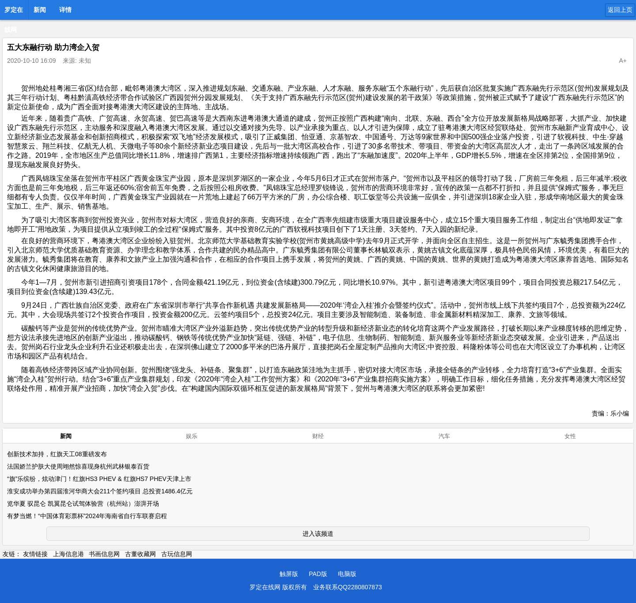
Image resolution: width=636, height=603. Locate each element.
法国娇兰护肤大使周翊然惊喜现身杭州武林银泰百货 (78, 466)
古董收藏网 (140, 553)
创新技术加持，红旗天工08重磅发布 (57, 454)
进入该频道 (318, 533)
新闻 (40, 9)
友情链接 (35, 553)
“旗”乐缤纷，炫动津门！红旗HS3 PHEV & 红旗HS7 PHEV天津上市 (99, 478)
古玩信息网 (176, 553)
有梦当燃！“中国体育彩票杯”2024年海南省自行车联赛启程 (87, 515)
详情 (65, 9)
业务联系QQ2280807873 (347, 587)
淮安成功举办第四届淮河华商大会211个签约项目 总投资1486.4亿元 (100, 491)
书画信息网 (104, 553)
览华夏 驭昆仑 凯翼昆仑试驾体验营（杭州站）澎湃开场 (83, 503)
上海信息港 (68, 553)
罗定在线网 (13, 12)
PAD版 (318, 573)
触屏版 (289, 573)
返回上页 (620, 9)
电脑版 (347, 573)
